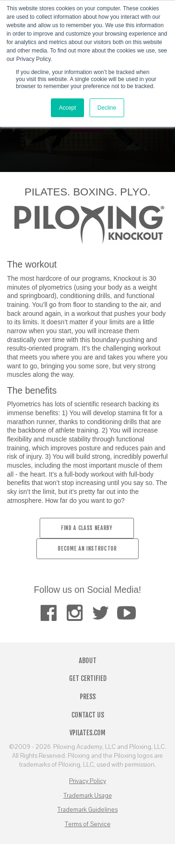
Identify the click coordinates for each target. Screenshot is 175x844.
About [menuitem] (88, 661)
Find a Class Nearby (86, 527)
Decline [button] (107, 108)
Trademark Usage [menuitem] (87, 796)
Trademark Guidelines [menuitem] (87, 810)
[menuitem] (48, 613)
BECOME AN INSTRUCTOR (87, 548)
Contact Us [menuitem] (87, 715)
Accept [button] (67, 108)
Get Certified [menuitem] (87, 678)
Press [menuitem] (88, 697)
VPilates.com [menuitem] (87, 733)
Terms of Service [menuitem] (88, 824)
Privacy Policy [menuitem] (87, 781)
